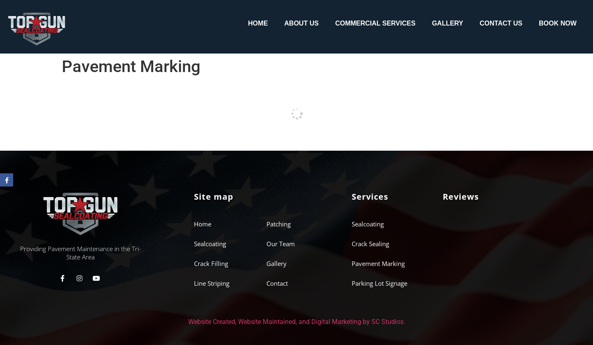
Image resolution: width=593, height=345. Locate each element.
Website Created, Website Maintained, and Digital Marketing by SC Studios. (296, 322)
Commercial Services (375, 23)
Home (258, 23)
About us (301, 23)
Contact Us (501, 23)
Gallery (447, 23)
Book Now (558, 23)
